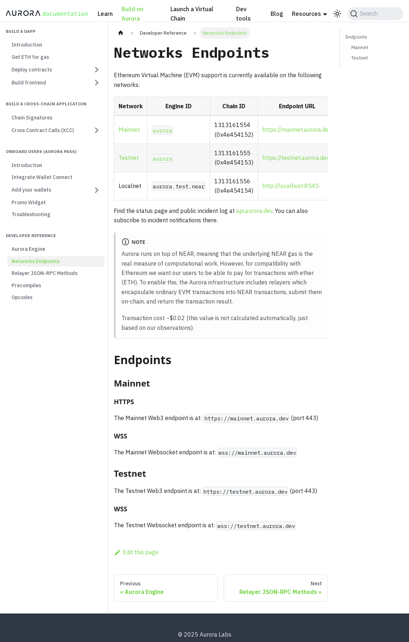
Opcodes (22, 297)
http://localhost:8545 (290, 185)
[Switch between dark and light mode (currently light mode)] (337, 13)
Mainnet (129, 129)
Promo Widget (29, 202)
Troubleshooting (31, 214)
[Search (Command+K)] (375, 13)
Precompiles (26, 285)
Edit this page (136, 552)
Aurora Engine (28, 249)
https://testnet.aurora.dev (295, 157)
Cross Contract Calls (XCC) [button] (43, 130)
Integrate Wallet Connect (42, 177)
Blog (277, 13)
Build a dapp (21, 31)
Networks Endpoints (35, 261)
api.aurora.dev (254, 210)
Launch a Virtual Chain (191, 13)
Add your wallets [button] (31, 190)
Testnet (129, 157)
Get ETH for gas (30, 57)
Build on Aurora (132, 13)
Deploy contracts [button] (32, 69)
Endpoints (356, 37)
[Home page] (121, 33)
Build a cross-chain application (46, 103)
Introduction (27, 45)
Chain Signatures (32, 117)
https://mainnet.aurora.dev (297, 129)
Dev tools (243, 13)
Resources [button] (306, 13)
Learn (105, 13)
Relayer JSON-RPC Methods (44, 273)
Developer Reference (31, 235)
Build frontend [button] (29, 82)
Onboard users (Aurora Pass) (41, 151)
